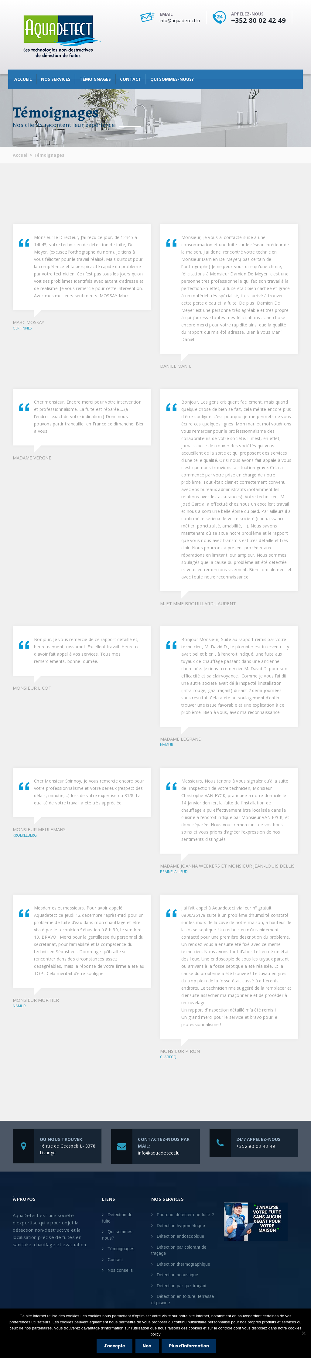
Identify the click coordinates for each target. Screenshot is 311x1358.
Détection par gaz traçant (182, 1285)
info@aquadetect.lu (180, 20)
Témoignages (95, 79)
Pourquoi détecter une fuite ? (185, 1214)
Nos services (55, 79)
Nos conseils (120, 1270)
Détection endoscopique (180, 1236)
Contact (130, 79)
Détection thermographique (183, 1264)
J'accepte (115, 1346)
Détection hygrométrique (181, 1225)
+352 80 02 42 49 (258, 20)
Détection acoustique (177, 1274)
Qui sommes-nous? (172, 79)
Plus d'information (190, 1346)
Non (147, 1346)
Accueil (23, 79)
